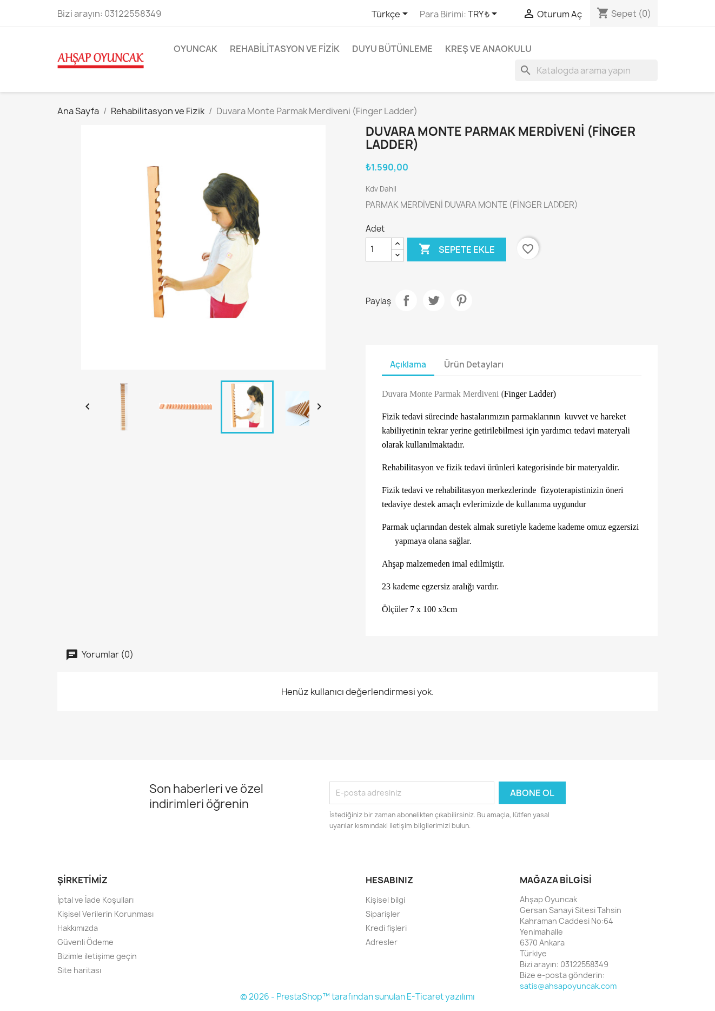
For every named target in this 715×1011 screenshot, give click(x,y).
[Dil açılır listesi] (392, 14)
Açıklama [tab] (408, 364)
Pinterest (461, 300)
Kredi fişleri (386, 928)
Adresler (382, 942)
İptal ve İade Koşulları (95, 900)
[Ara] (586, 70)
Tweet (434, 300)
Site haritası (79, 970)
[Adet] (379, 249)
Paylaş (406, 300)
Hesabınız (389, 880)
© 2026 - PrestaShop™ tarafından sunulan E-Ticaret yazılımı (357, 996)
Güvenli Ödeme (85, 942)
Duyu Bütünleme (392, 49)
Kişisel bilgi (385, 900)
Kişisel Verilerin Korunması (105, 914)
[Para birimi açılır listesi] (484, 14)
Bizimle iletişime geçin (97, 956)
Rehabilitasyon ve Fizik (285, 49)
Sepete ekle (457, 249)
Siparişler (383, 914)
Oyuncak (195, 49)
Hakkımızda (77, 928)
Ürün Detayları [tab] (474, 364)
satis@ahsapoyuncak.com (568, 986)
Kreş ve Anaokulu (488, 49)
